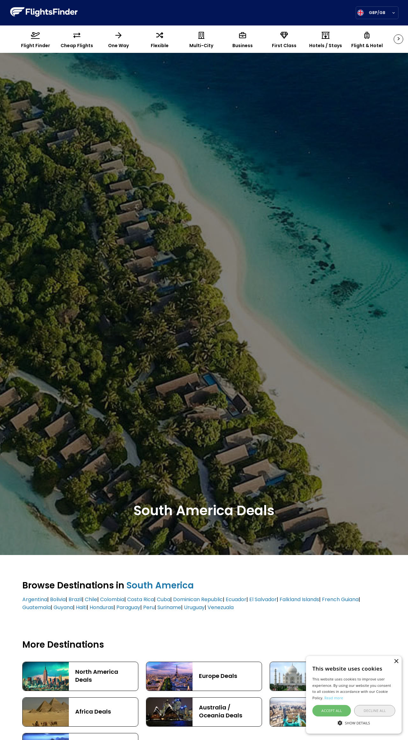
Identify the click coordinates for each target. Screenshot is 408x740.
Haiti (81, 608)
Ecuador (236, 600)
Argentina (34, 600)
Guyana (63, 608)
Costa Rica (140, 600)
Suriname (169, 608)
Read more (333, 697)
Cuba (163, 600)
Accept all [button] (331, 710)
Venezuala (221, 608)
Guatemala (36, 608)
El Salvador (263, 600)
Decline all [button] (375, 710)
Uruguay (194, 608)
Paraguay (128, 608)
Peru (149, 608)
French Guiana (340, 600)
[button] (353, 722)
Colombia (112, 600)
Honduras (101, 608)
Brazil (75, 600)
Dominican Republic (198, 600)
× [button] (396, 661)
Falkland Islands (299, 600)
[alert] (354, 695)
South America (160, 586)
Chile (91, 600)
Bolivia (58, 600)
